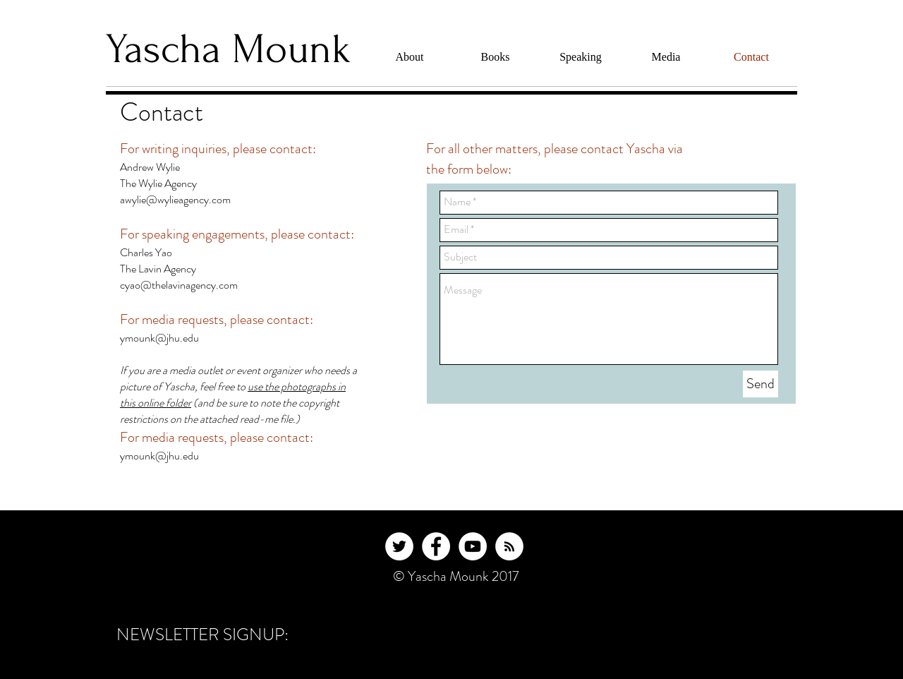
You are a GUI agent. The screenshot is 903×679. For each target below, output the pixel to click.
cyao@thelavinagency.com (179, 285)
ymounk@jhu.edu (159, 338)
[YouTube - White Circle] (473, 546)
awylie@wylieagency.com (175, 199)
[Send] (760, 384)
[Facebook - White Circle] (436, 546)
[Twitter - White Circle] (399, 546)
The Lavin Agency (158, 268)
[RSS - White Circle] (509, 546)
